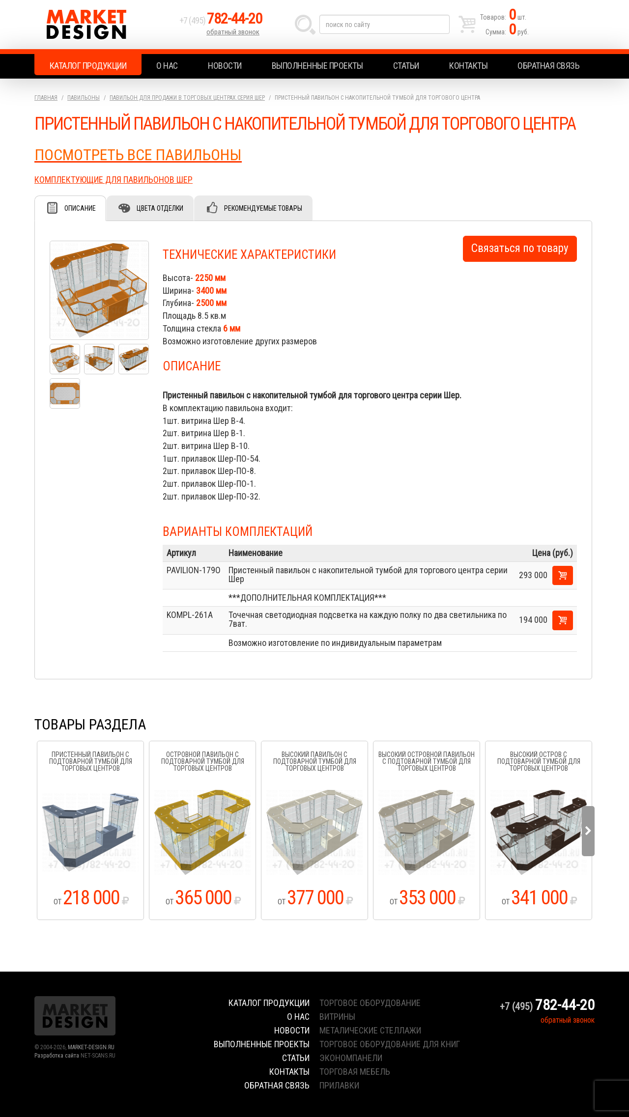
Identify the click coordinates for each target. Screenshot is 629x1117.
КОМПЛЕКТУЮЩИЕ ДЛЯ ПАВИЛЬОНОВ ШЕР (113, 179)
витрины (337, 1016)
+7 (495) (220, 20)
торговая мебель (354, 1071)
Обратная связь (548, 65)
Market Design (104, 24)
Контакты (468, 65)
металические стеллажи (370, 1030)
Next (588, 831)
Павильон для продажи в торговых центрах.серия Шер (187, 97)
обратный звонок (232, 32)
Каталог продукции (88, 65)
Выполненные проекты (317, 65)
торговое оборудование (370, 1003)
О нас (167, 65)
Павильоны (83, 97)
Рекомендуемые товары (263, 208)
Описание (80, 208)
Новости (225, 65)
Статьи (406, 65)
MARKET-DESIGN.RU (91, 1047)
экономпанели (350, 1058)
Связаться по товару (520, 248)
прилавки (339, 1085)
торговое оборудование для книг (389, 1044)
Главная (45, 97)
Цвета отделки (160, 208)
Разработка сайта (56, 1055)
